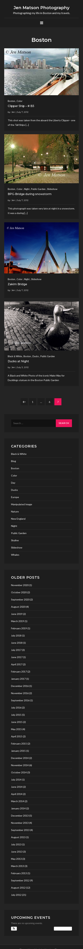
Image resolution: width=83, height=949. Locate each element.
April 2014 (16, 793)
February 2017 (19, 671)
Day (13, 482)
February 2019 (19, 628)
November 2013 (20, 822)
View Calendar (63, 928)
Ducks (35, 355)
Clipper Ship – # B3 (21, 106)
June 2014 (16, 786)
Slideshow (52, 187)
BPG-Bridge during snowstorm (30, 192)
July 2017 (16, 649)
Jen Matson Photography (41, 7)
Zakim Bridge (17, 283)
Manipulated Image (21, 504)
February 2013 (19, 873)
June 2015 (16, 721)
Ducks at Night (18, 360)
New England (18, 518)
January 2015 (18, 750)
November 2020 (20, 585)
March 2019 (17, 621)
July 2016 (16, 707)
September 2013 (20, 829)
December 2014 (20, 757)
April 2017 (16, 664)
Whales (15, 554)
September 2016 (20, 700)
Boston (11, 101)
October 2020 (19, 592)
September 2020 (20, 599)
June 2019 (16, 613)
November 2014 (20, 765)
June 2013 (16, 851)
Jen (13, 112)
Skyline (15, 540)
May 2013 (16, 858)
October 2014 (19, 772)
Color (19, 101)
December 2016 (20, 685)
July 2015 (16, 714)
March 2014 (17, 801)
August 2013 (18, 837)
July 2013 (16, 844)
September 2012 (20, 880)
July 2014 (16, 779)
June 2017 (16, 657)
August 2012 (18, 887)
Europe (15, 497)
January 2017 (18, 678)
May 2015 (16, 729)
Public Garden (38, 187)
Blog (13, 461)
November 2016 (20, 693)
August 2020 (18, 606)
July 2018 (16, 635)
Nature (15, 511)
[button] (14, 928)
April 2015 (16, 736)
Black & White (15, 355)
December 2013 (20, 815)
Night (26, 187)
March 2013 (17, 865)
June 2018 (16, 642)
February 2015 (19, 743)
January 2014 (18, 808)
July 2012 (16, 894)
